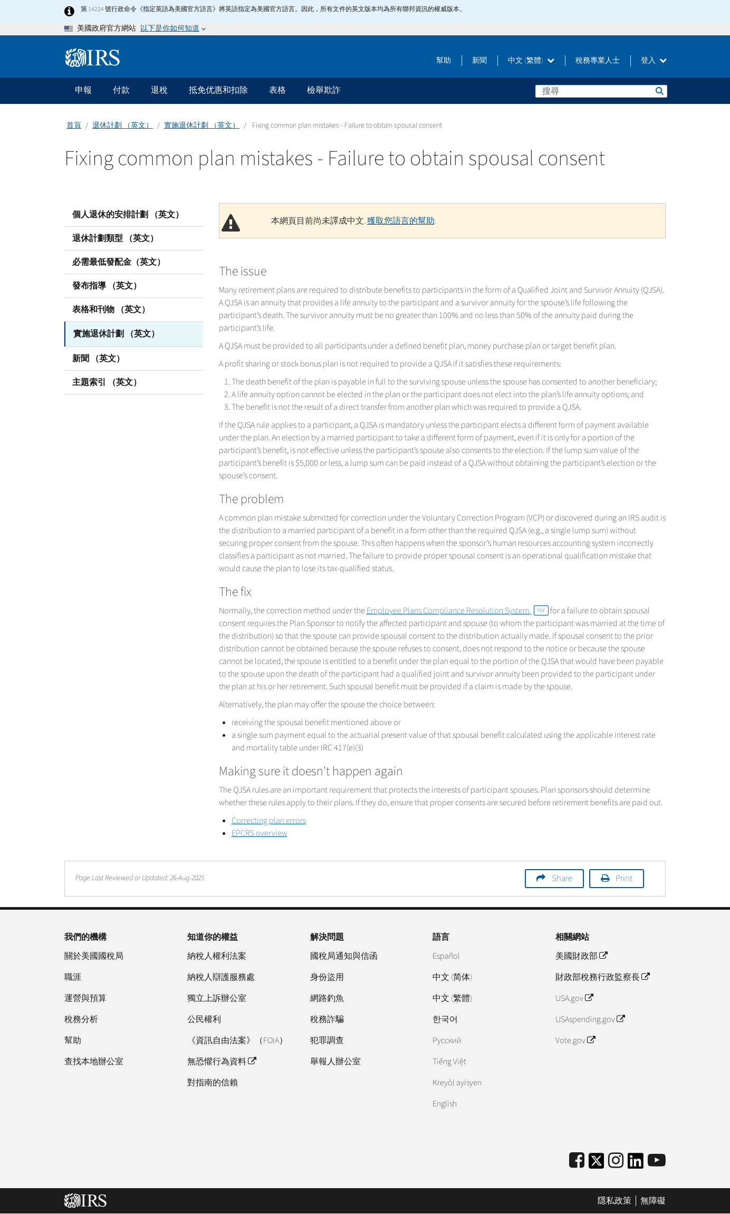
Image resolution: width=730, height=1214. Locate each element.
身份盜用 (327, 977)
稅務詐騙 (327, 1019)
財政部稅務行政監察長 (602, 977)
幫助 (443, 60)
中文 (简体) (452, 977)
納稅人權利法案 (216, 956)
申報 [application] (83, 90)
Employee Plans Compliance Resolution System (458, 610)
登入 (654, 60)
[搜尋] (601, 91)
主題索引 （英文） (106, 381)
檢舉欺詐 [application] (324, 90)
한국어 (445, 1019)
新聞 (479, 60)
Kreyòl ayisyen (457, 1082)
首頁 (73, 125)
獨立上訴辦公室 (216, 998)
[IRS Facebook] (576, 1161)
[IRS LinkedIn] (635, 1164)
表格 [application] (277, 90)
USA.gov (574, 998)
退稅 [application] (159, 90)
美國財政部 (581, 956)
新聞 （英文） (98, 357)
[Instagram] (615, 1161)
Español (446, 956)
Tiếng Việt (449, 1061)
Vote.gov (575, 1040)
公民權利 (204, 1019)
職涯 (72, 977)
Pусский (447, 1040)
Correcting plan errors (269, 820)
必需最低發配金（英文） (118, 262)
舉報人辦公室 (335, 1061)
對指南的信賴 (212, 1082)
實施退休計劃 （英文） (201, 125)
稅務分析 (81, 1019)
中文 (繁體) (531, 60)
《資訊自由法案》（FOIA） (237, 1040)
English (445, 1104)
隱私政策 (614, 1201)
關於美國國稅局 (93, 956)
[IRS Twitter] (596, 1164)
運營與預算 (85, 998)
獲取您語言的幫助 (401, 221)
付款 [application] (121, 90)
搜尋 (659, 91)
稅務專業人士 (597, 60)
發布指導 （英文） (106, 286)
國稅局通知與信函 (344, 956)
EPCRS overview (259, 833)
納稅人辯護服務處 (221, 977)
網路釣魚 (327, 998)
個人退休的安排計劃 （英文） (128, 214)
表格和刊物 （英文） (111, 309)
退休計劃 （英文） (122, 125)
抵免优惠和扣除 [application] (218, 90)
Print (624, 878)
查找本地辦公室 (93, 1061)
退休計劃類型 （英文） (115, 238)
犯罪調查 (327, 1040)
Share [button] (562, 878)
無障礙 (653, 1201)
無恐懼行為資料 (221, 1061)
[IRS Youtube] (657, 1161)
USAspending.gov (590, 1019)
